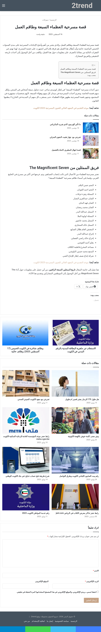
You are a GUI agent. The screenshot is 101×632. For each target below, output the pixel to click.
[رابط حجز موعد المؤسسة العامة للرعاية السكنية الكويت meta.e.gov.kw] (25, 420)
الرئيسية (54, 20)
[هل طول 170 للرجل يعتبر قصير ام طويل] (75, 383)
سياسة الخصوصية (62, 621)
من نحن (27, 621)
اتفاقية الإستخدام (38, 621)
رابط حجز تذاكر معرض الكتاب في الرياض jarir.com (77, 513)
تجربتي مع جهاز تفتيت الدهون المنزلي (65, 137)
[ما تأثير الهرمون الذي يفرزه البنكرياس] (91, 127)
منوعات (45, 20)
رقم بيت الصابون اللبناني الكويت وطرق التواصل (79, 476)
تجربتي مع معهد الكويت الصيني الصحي (33, 399)
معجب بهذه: (91, 75)
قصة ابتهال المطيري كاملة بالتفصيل (66, 150)
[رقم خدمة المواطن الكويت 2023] (25, 497)
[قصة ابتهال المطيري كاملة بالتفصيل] (91, 153)
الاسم (96, 571)
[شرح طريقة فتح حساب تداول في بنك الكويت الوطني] (25, 460)
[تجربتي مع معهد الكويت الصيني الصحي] (25, 383)
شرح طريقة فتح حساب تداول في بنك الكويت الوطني (27, 476)
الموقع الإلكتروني (42, 581)
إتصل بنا (50, 621)
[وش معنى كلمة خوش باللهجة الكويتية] (75, 420)
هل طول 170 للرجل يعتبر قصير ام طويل (82, 399)
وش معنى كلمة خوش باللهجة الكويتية (83, 436)
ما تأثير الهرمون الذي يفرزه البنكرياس (65, 124)
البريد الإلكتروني (92, 581)
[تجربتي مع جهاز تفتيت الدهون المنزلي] (91, 140)
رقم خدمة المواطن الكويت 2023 (35, 513)
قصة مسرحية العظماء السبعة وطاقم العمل (78, 69)
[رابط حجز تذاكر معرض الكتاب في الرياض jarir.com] (75, 497)
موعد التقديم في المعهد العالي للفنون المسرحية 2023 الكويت (60, 108)
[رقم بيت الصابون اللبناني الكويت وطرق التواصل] (75, 460)
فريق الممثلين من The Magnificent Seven (78, 72)
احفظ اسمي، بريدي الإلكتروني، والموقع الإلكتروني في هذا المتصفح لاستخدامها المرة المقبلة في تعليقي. (56, 592)
